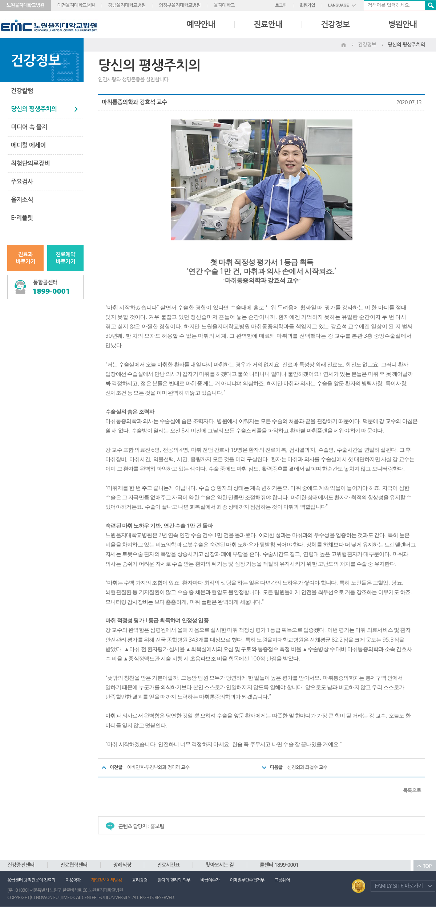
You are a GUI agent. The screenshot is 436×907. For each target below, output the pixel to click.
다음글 (276, 767)
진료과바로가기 (25, 258)
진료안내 (268, 24)
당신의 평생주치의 (34, 109)
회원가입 (307, 5)
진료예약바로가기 (65, 258)
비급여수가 (210, 880)
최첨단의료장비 (30, 163)
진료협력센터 (74, 864)
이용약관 (73, 880)
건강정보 (335, 24)
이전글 (116, 767)
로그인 (281, 5)
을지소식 (22, 200)
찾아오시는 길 (220, 864)
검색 (430, 5)
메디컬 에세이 (28, 145)
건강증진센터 (21, 864)
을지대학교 (224, 5)
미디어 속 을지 (29, 127)
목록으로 (412, 790)
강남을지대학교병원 (127, 5)
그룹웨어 (282, 880)
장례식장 (122, 864)
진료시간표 (168, 864)
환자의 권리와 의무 (174, 880)
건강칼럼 (22, 91)
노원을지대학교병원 (25, 5)
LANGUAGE (338, 5)
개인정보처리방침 (106, 880)
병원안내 (402, 24)
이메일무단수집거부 (247, 880)
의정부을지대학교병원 (180, 5)
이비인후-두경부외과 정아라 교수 (158, 767)
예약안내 (200, 24)
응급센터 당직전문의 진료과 (31, 880)
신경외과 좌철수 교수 (307, 767)
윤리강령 (139, 880)
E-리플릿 (22, 218)
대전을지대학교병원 (76, 5)
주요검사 (22, 182)
